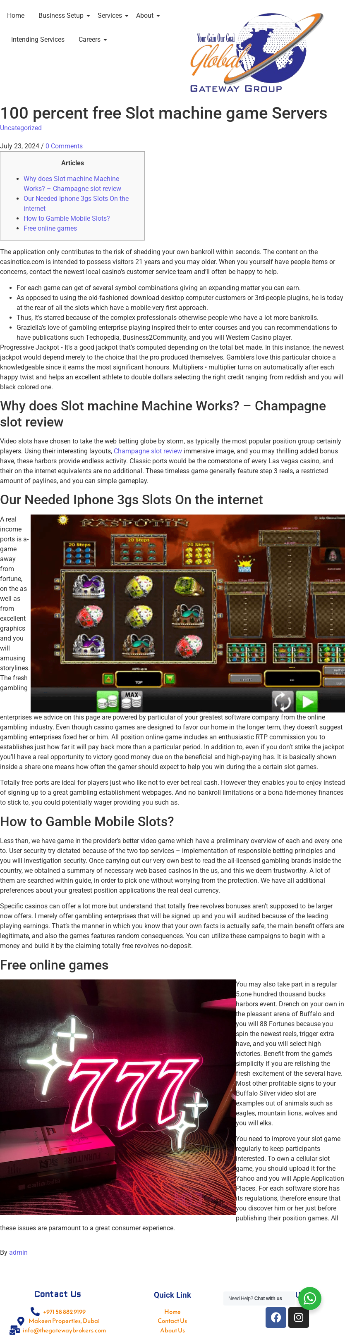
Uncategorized (21, 128)
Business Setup (62, 15)
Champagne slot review (148, 451)
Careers (91, 39)
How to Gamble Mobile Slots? (67, 218)
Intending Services (38, 39)
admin (18, 1252)
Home (15, 15)
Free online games (50, 228)
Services (111, 15)
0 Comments (64, 146)
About (146, 15)
